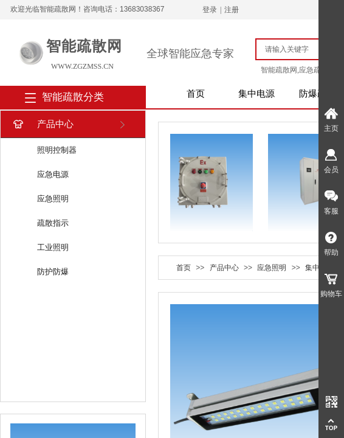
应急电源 (53, 174)
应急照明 (53, 198)
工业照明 (53, 247)
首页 (196, 94)
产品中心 (42, 124)
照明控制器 (57, 150)
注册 (231, 9)
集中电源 (256, 94)
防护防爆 (53, 271)
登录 (209, 9)
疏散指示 (53, 223)
